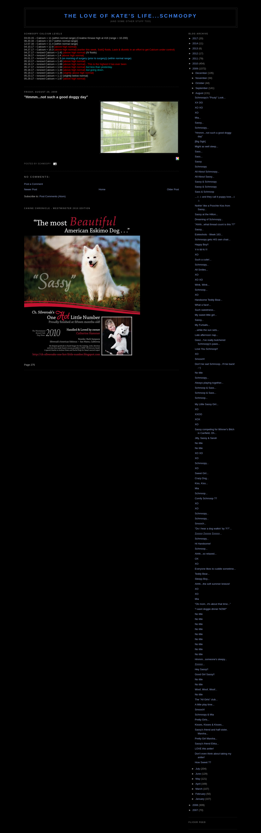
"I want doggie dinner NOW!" (211, 609)
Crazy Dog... (202, 478)
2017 (196, 38)
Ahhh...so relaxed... (206, 553)
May (198, 778)
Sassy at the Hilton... (206, 214)
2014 (196, 43)
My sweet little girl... (206, 314)
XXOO (198, 414)
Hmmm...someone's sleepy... (211, 659)
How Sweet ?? (203, 762)
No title (199, 372)
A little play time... (204, 704)
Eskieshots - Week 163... (209, 234)
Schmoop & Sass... (205, 387)
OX (197, 558)
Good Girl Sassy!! (205, 674)
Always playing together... (209, 382)
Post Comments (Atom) (52, 196)
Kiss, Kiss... (201, 483)
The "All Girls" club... (206, 699)
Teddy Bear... (202, 573)
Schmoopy (201, 166)
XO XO (199, 107)
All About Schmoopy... (207, 171)
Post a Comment (33, 184)
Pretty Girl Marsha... (206, 738)
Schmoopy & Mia (204, 714)
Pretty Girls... (202, 719)
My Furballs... (202, 324)
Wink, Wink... (202, 284)
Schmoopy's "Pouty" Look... (210, 97)
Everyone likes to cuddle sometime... (215, 568)
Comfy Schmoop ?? (206, 498)
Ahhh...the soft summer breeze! (212, 583)
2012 (196, 53)
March (199, 788)
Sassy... (199, 122)
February (200, 793)
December (201, 73)
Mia (197, 488)
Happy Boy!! (202, 244)
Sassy (198, 161)
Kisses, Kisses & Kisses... (209, 724)
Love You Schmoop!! (206, 348)
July (198, 768)
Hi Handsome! (203, 543)
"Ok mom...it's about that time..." (213, 604)
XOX (197, 419)
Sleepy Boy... (202, 578)
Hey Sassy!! (201, 669)
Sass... (199, 151)
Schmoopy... (202, 127)
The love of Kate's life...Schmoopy (130, 16)
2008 (196, 805)
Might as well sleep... (206, 146)
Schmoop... (201, 289)
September (201, 88)
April (198, 783)
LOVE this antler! (204, 748)
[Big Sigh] (200, 141)
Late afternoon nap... (206, 335)
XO (197, 112)
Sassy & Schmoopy (206, 181)
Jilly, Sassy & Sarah (206, 438)
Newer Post (30, 189)
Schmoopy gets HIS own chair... (212, 239)
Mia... (198, 117)
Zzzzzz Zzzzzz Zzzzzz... (208, 533)
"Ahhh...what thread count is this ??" (215, 224)
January (200, 798)
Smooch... (200, 523)
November (201, 78)
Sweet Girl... (202, 473)
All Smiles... (201, 269)
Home (102, 189)
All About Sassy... (204, 176)
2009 (196, 68)
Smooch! (200, 359)
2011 (196, 58)
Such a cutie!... (203, 259)
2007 (196, 810)
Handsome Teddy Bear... (208, 299)
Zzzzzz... (200, 664)
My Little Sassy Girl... (206, 404)
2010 (196, 63)
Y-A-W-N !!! (201, 249)
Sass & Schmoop (204, 191)
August (199, 93)
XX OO (199, 102)
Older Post (173, 189)
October (200, 83)
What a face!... (203, 304)
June (198, 773)
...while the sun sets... (207, 330)
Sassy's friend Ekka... (207, 743)
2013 (196, 48)
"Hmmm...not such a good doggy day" (56, 97)
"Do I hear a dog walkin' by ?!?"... (213, 528)
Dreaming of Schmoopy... (209, 219)
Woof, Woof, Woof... (206, 689)
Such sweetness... (205, 309)
